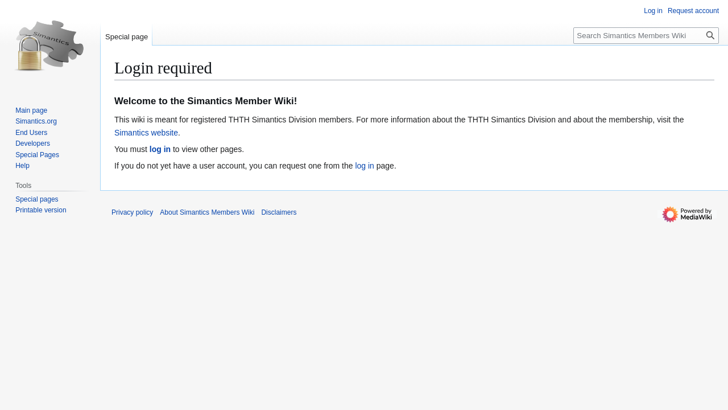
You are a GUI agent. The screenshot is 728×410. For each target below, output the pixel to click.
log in (160, 149)
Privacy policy (132, 212)
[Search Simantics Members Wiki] (646, 35)
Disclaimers (278, 212)
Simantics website (146, 132)
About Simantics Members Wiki (207, 212)
